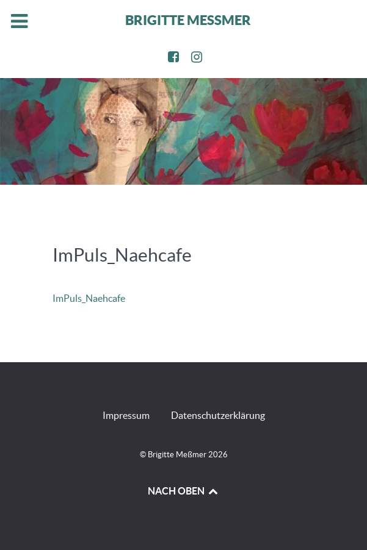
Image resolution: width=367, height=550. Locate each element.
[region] (183, 131)
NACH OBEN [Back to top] (183, 490)
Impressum (126, 415)
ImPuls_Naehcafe (89, 298)
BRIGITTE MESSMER (188, 19)
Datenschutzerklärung (218, 415)
